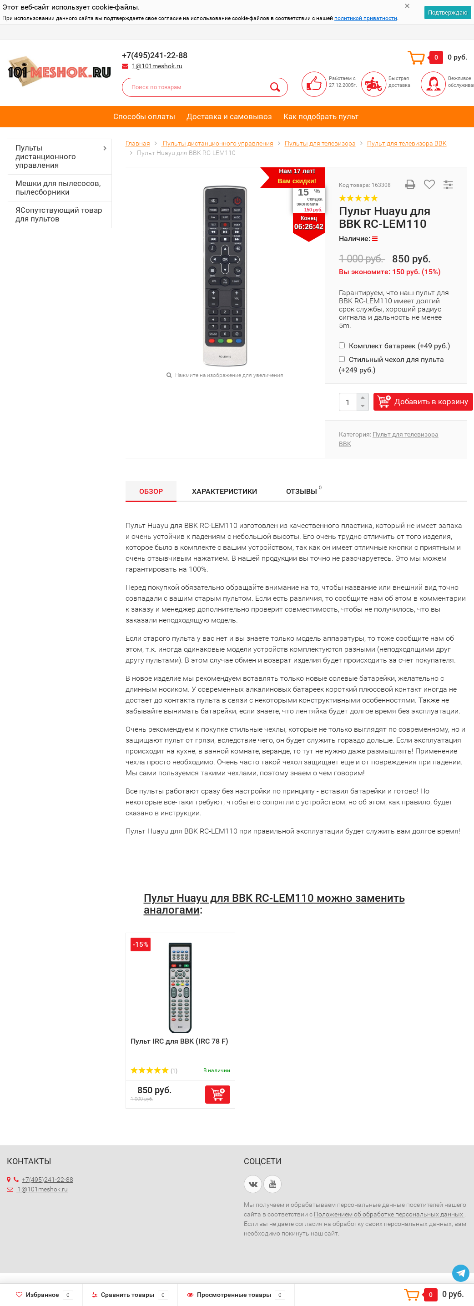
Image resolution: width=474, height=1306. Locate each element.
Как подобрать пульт (320, 116)
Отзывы (304, 490)
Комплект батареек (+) (394, 346)
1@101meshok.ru (157, 66)
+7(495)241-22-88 (43, 1179)
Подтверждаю (448, 12)
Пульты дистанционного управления (45, 156)
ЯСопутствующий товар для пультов (58, 214)
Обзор (151, 491)
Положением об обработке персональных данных (389, 1214)
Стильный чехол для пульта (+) (391, 364)
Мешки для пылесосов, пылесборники (58, 187)
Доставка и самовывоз (229, 116)
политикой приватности (365, 18)
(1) (154, 1071)
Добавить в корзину (431, 401)
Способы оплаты (144, 116)
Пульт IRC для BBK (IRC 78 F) (179, 1041)
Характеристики (224, 491)
